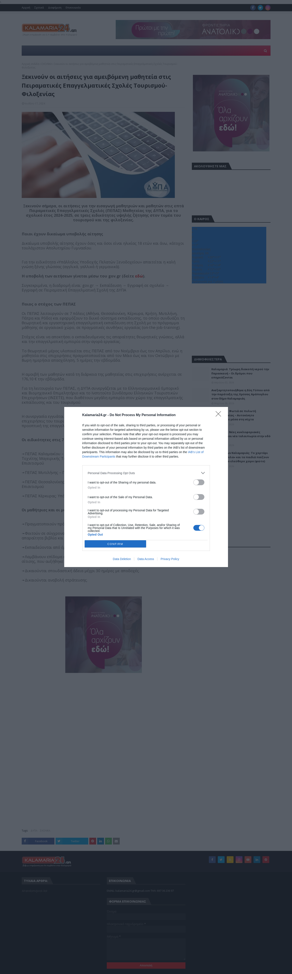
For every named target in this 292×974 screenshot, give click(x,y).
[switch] (198, 482)
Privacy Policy (170, 559)
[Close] (220, 415)
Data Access (145, 559)
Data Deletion (122, 559)
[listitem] (146, 473)
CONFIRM (115, 544)
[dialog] (146, 487)
